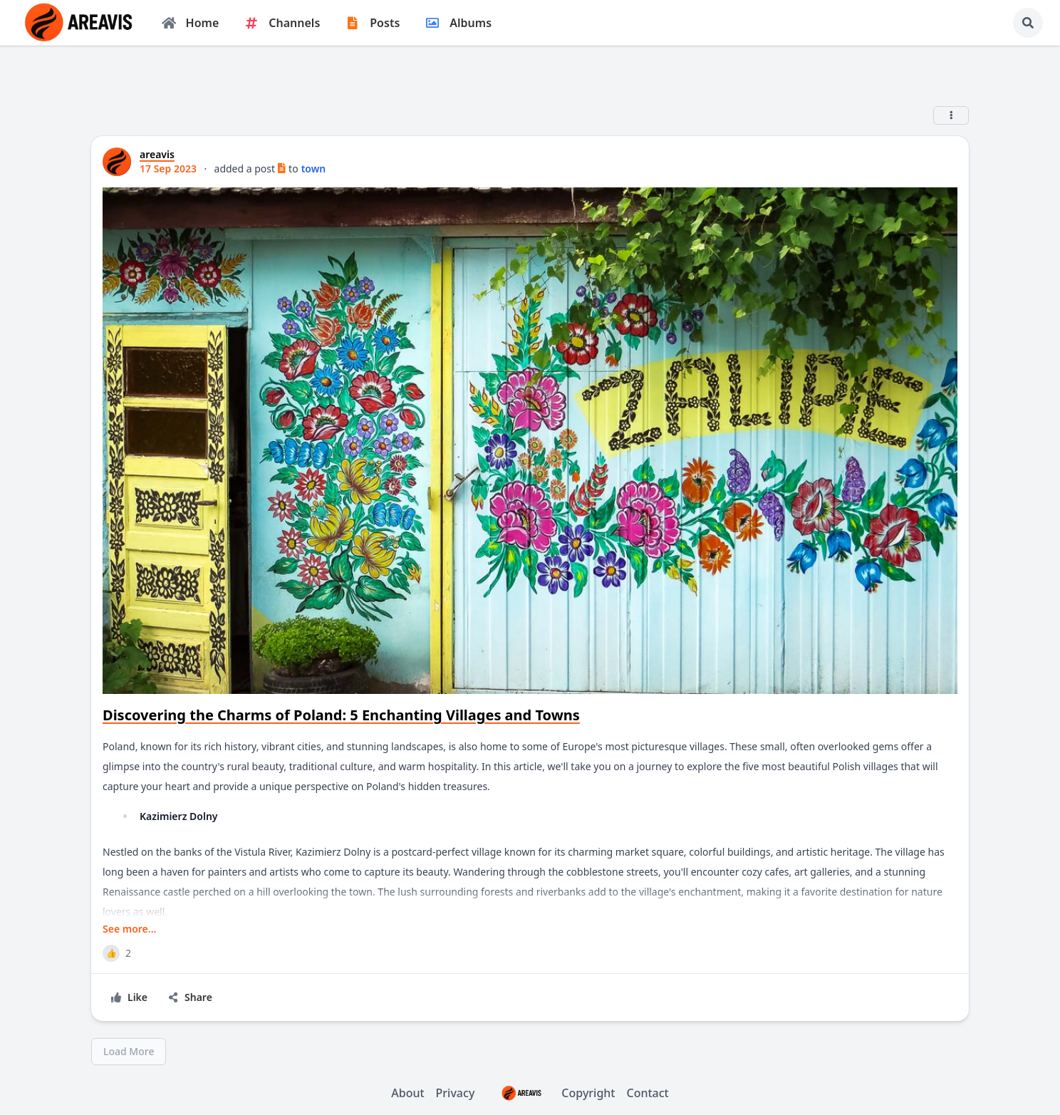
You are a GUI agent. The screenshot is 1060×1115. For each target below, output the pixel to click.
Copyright (550, 1093)
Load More (128, 1051)
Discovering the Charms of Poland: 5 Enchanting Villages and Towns (341, 715)
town (313, 168)
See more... (129, 928)
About (407, 1093)
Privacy (455, 1093)
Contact (648, 1093)
